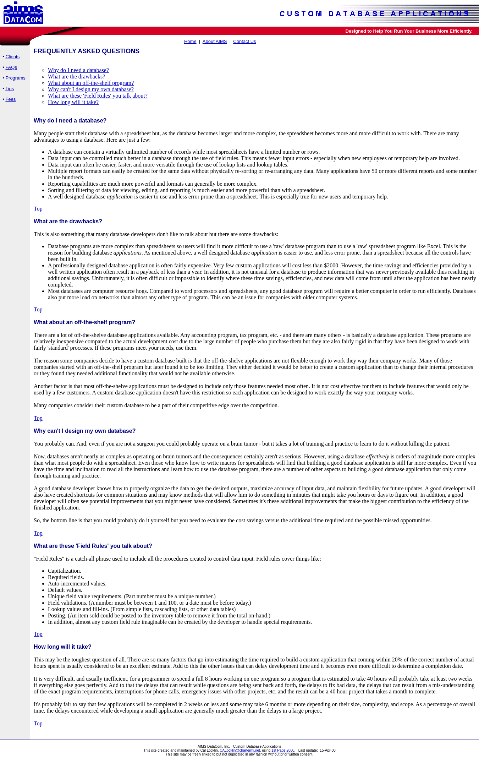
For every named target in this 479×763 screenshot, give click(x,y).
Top (38, 209)
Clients (12, 56)
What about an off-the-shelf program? (91, 83)
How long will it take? (73, 102)
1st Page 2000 (282, 750)
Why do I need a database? (78, 70)
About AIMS (215, 41)
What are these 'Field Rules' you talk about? (98, 96)
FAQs (11, 67)
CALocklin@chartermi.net (240, 750)
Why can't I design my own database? (91, 89)
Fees (10, 99)
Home (190, 41)
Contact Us (244, 41)
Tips (9, 88)
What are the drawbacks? (76, 76)
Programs (15, 78)
